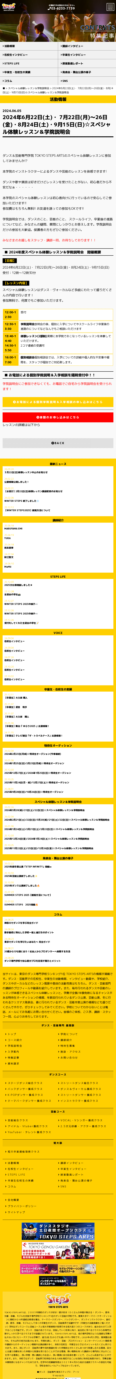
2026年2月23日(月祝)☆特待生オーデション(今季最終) (32, 754)
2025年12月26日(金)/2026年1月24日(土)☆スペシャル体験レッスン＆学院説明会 (46, 839)
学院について (68, 1034)
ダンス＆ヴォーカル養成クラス (79, 1089)
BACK (58, 443)
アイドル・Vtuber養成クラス (26, 1126)
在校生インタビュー (16, 55)
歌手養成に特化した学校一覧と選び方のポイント (29, 932)
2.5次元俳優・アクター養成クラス (82, 1126)
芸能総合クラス (16, 1120)
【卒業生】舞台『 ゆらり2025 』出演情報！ (27, 726)
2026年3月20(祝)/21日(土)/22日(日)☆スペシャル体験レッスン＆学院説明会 (44, 810)
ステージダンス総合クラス (24, 1083)
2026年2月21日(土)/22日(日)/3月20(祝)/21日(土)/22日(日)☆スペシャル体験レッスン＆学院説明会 (56, 820)
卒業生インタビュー (74, 55)
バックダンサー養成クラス (24, 1089)
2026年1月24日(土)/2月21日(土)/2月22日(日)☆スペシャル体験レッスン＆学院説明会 (49, 829)
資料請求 (12, 1063)
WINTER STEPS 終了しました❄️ (21, 501)
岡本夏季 (8, 548)
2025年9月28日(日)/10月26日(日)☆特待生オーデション (33, 792)
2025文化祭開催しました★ (18, 585)
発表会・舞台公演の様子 (76, 72)
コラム (8, 81)
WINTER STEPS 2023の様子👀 (21, 604)
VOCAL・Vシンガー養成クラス (80, 1120)
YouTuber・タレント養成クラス (28, 1132)
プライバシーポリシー (21, 1206)
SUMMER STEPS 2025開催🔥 (21, 904)
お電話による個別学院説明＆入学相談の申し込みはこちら (58, 402)
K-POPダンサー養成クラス (24, 1095)
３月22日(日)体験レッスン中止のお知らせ (26, 472)
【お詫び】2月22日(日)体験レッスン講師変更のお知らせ (33, 491)
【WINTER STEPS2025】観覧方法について (27, 510)
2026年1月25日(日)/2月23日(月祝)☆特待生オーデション (34, 763)
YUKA (7, 538)
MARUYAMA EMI (13, 528)
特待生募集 (66, 1045)
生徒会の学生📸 (12, 594)
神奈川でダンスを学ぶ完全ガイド (21, 923)
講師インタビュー (72, 46)
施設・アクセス (69, 1051)
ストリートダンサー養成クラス (79, 1095)
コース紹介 (13, 1040)
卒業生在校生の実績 (19, 1180)
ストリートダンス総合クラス (78, 1083)
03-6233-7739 (61, 8)
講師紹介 (65, 1040)
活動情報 (9, 46)
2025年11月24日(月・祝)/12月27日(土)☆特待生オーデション (36, 782)
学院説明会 (13, 1045)
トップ (10, 1034)
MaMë (7, 566)
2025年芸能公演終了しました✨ (20, 876)
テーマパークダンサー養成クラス (28, 1100)
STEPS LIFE (11, 63)
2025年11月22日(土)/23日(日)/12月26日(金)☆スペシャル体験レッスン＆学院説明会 (48, 848)
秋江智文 (8, 557)
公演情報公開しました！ (16, 482)
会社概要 (12, 1200)
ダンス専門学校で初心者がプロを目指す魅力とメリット (32, 961)
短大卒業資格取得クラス (22, 1151)
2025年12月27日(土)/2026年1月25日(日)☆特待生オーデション (37, 773)
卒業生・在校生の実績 (17, 72)
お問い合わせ (68, 1057)
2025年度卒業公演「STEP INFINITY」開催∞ (27, 866)
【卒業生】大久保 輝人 (16, 697)
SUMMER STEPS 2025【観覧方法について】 (28, 895)
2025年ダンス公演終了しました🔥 (22, 885)
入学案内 (12, 1051)
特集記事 (12, 1057)
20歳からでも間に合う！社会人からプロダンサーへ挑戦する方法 (37, 951)
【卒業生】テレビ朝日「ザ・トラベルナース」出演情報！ (33, 735)
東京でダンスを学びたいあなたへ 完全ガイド (27, 942)
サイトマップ (15, 1212)
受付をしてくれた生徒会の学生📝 (21, 623)
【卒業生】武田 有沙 (15, 707)
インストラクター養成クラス (78, 1100)
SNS (65, 81)
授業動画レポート (72, 63)
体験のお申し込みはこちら (58, 417)
